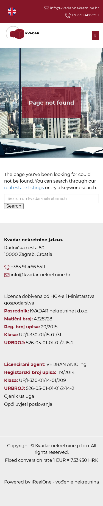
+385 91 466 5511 (82, 15)
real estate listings (24, 187)
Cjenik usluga (19, 396)
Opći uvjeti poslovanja (28, 404)
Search (13, 206)
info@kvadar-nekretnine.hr (71, 8)
